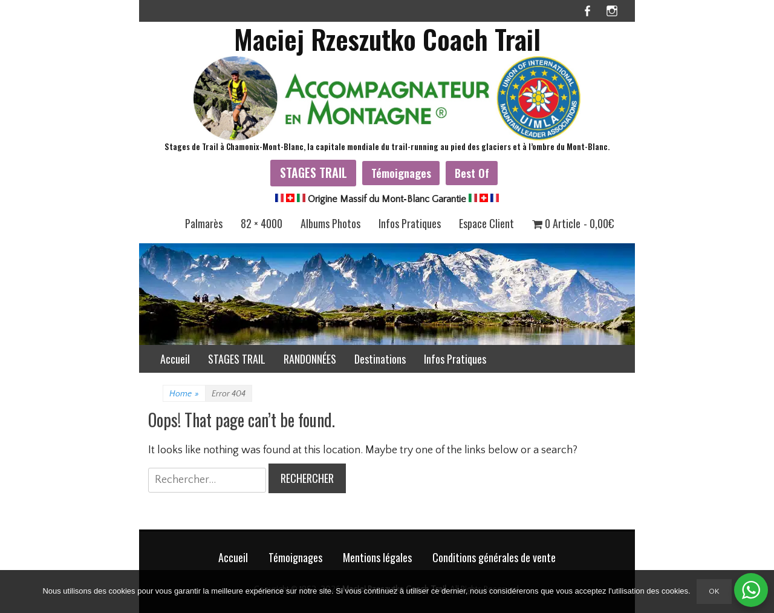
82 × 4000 (261, 223)
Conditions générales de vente (494, 557)
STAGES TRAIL (313, 172)
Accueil (175, 359)
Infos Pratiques (410, 223)
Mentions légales (377, 557)
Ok (714, 591)
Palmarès (204, 223)
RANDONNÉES (310, 359)
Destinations (380, 359)
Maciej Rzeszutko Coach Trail (387, 39)
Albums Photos (330, 223)
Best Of (472, 173)
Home (184, 393)
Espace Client (486, 223)
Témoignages (401, 173)
